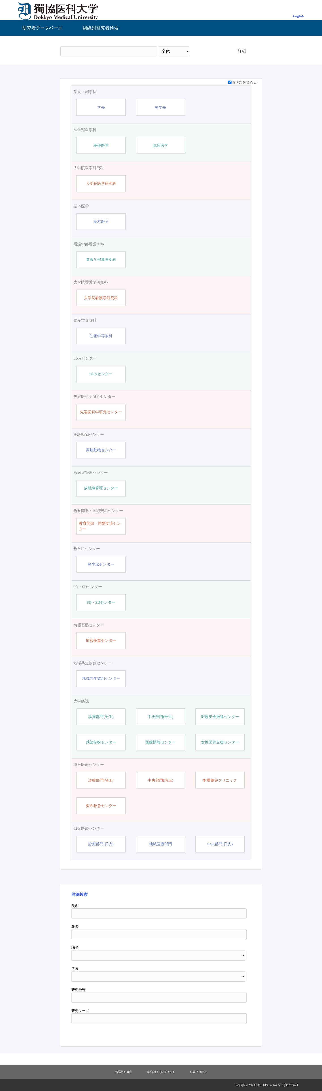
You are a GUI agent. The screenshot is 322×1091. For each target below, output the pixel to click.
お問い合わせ (198, 1072)
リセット (235, 1033)
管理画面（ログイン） (161, 1072)
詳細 (242, 51)
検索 (209, 51)
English (298, 16)
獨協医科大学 (123, 1072)
